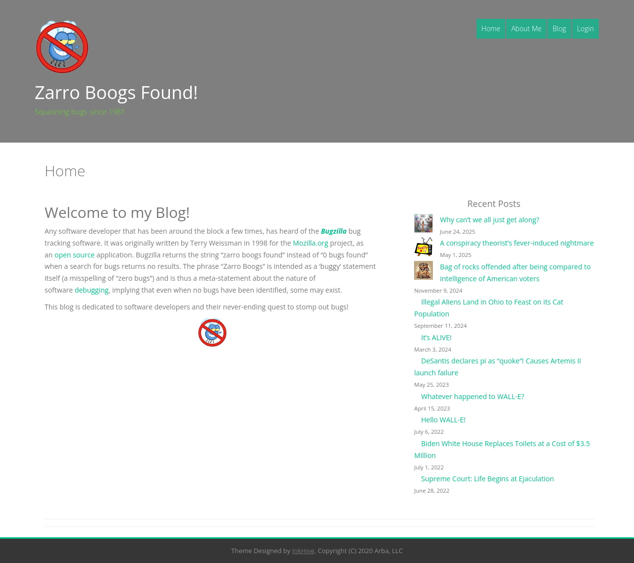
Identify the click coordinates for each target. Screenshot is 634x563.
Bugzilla (335, 231)
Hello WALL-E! (443, 419)
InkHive (303, 550)
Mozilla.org (310, 243)
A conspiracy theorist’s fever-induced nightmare (517, 243)
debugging (92, 290)
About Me (526, 28)
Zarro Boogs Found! (116, 92)
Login (585, 28)
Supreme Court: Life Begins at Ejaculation (487, 478)
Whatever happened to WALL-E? (472, 396)
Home (490, 28)
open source (74, 254)
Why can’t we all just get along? (489, 219)
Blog (559, 28)
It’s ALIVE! (436, 337)
